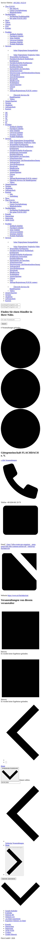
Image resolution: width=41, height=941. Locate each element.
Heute (3, 766)
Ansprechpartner (11, 101)
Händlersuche (14, 168)
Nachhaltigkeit (10, 14)
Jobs (11, 194)
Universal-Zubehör (16, 133)
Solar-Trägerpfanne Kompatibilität (22, 140)
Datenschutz (9, 216)
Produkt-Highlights (16, 137)
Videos (7, 22)
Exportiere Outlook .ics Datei (15, 921)
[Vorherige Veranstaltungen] (22, 760)
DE (6, 113)
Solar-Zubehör (15, 131)
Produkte (8, 32)
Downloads (14, 166)
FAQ (7, 26)
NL (6, 119)
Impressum (9, 218)
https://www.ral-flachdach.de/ (18, 595)
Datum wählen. (24, 780)
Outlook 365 (9, 915)
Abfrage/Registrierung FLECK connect (23, 178)
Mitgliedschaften (15, 12)
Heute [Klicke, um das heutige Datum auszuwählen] (7, 845)
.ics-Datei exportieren (12, 919)
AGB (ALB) (9, 220)
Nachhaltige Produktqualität (19, 16)
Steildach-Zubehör (16, 127)
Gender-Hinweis (11, 934)
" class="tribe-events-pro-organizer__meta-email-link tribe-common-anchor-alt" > (18, 546)
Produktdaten (14, 170)
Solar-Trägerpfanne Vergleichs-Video (23, 142)
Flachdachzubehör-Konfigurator (21, 150)
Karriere (8, 109)
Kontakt (8, 28)
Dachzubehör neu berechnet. (20, 156)
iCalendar (8, 913)
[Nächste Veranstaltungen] (6, 762)
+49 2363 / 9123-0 (19, 3)
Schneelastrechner (16, 158)
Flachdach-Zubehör (16, 129)
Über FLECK (10, 6)
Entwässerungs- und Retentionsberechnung (25, 160)
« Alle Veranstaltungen (9, 460)
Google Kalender (11, 911)
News (7, 20)
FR (6, 117)
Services (8, 46)
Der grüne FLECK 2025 (18, 18)
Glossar (8, 24)
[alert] (20, 631)
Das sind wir (14, 8)
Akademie (8, 105)
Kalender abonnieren (8, 879)
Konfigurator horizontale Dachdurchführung (18, 153)
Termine (8, 103)
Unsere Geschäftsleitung (18, 10)
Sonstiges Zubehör (16, 135)
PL (6, 123)
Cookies (8, 932)
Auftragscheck (10, 107)
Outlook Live (10, 917)
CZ (6, 121)
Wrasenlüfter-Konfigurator (19, 144)
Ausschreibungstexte (17, 164)
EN (6, 115)
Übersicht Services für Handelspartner (23, 180)
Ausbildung (14, 196)
